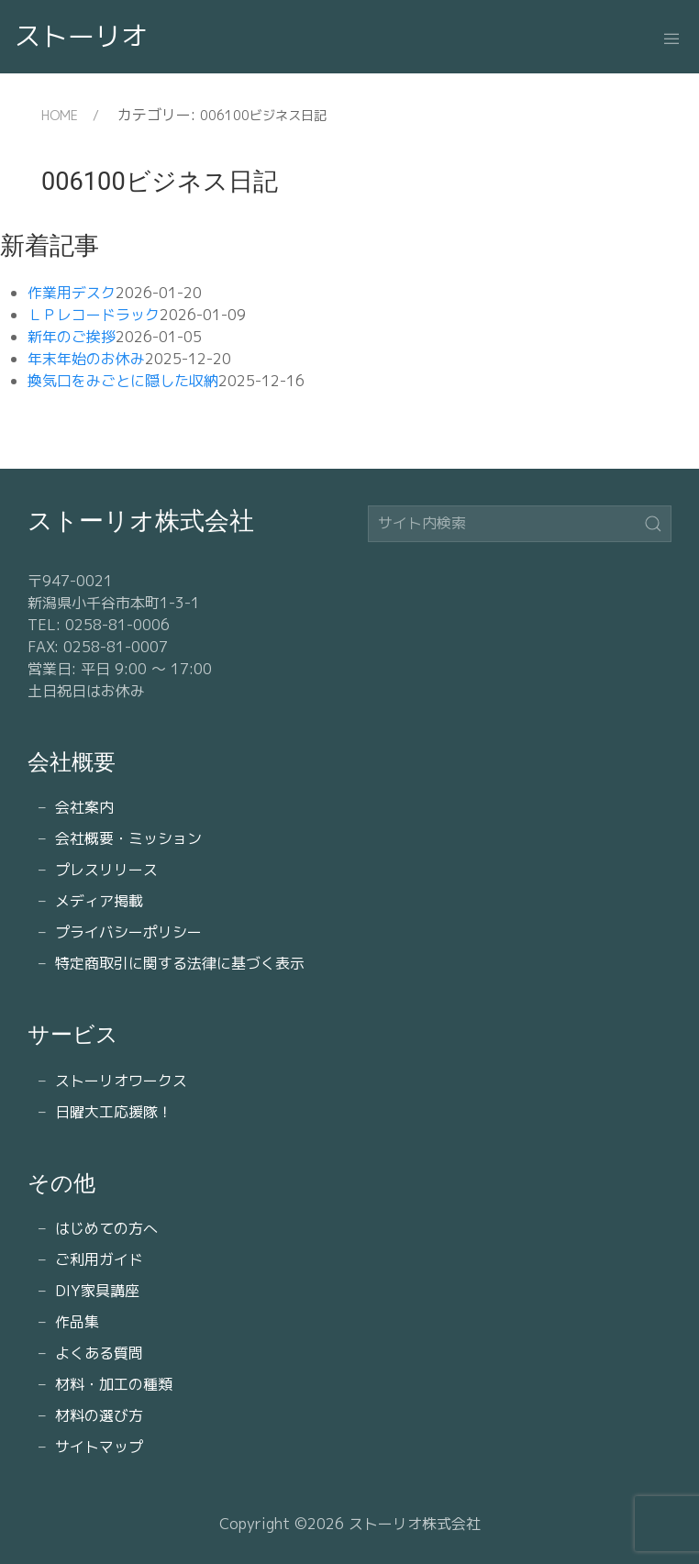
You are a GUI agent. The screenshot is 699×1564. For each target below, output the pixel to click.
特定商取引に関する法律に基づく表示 (180, 963)
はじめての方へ (106, 1228)
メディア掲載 (99, 901)
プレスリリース (106, 870)
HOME (59, 115)
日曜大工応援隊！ (113, 1112)
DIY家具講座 (97, 1291)
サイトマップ (99, 1446)
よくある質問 (99, 1353)
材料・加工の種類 (113, 1384)
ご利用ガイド (99, 1259)
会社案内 (84, 807)
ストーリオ (81, 35)
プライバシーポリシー (128, 932)
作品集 (77, 1322)
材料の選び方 (99, 1415)
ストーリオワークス (121, 1080)
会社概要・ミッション (128, 838)
